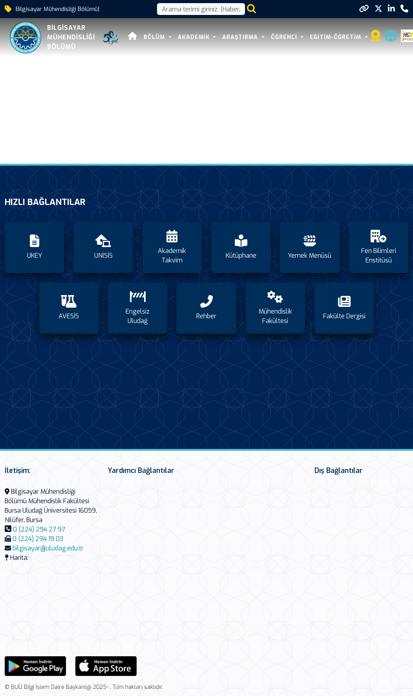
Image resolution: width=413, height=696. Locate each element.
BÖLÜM (154, 37)
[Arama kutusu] (201, 9)
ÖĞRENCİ (284, 37)
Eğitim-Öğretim (336, 37)
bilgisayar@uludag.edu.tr (48, 548)
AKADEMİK (194, 37)
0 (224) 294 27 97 (39, 529)
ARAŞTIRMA (240, 37)
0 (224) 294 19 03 (38, 539)
